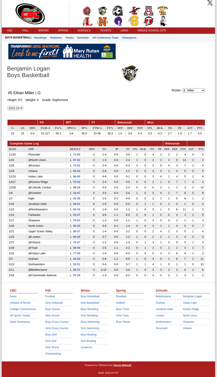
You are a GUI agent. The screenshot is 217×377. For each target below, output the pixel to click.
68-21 (76, 204)
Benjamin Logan (192, 296)
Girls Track (122, 315)
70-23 (76, 220)
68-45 (76, 176)
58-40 (76, 247)
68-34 (76, 187)
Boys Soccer (52, 309)
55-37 (76, 214)
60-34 (76, 171)
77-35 (76, 253)
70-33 (76, 182)
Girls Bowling (88, 341)
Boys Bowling (89, 334)
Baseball (121, 296)
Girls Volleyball (54, 302)
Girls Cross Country (56, 328)
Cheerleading (53, 353)
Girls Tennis (52, 347)
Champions (129, 37)
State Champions (20, 321)
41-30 (76, 198)
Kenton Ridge (191, 309)
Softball (120, 302)
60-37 (76, 231)
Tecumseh (162, 328)
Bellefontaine (163, 296)
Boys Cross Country (57, 321)
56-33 (76, 225)
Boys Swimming (90, 321)
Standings (40, 37)
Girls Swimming (90, 328)
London (160, 315)
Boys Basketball (90, 296)
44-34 (76, 258)
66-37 (76, 269)
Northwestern (163, 321)
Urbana (187, 328)
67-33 (76, 160)
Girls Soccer (52, 315)
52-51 (76, 264)
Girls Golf (50, 341)
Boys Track (122, 309)
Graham (160, 302)
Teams (70, 37)
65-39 (76, 236)
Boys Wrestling (89, 309)
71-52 (76, 154)
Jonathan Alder (164, 309)
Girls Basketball (90, 302)
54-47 (76, 193)
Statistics (56, 37)
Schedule (83, 37)
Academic (86, 347)
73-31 (76, 165)
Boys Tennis (123, 321)
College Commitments (23, 309)
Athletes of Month (20, 302)
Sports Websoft (122, 365)
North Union (190, 315)
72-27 (76, 242)
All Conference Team (106, 37)
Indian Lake (190, 302)
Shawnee (188, 321)
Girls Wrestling (89, 315)
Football (50, 296)
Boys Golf (51, 334)
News (13, 296)
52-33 (76, 209)
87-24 (76, 275)
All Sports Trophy (20, 315)
